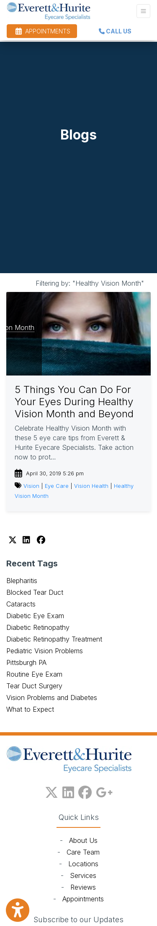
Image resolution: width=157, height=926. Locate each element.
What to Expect (30, 709)
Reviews (83, 887)
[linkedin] (68, 790)
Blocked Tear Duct (34, 592)
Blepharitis (21, 580)
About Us (83, 840)
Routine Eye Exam (34, 674)
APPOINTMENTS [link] (42, 31)
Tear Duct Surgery (34, 686)
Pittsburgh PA (26, 662)
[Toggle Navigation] (143, 11)
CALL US (115, 31)
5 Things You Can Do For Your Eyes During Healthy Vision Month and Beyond (74, 401)
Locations (83, 864)
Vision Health (91, 486)
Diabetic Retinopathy (37, 627)
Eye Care (57, 486)
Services (83, 875)
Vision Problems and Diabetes (51, 697)
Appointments (83, 899)
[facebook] (85, 790)
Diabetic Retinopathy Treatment (54, 639)
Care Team (83, 852)
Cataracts (21, 604)
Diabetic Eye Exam (35, 615)
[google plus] (104, 790)
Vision (31, 486)
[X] (13, 540)
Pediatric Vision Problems (44, 651)
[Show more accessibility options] (17, 910)
